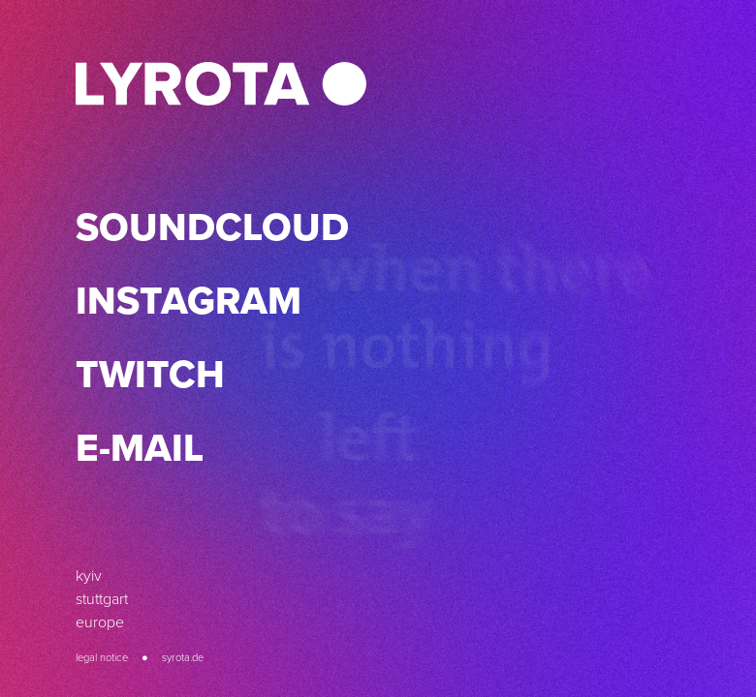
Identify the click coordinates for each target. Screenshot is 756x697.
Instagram (188, 300)
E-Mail (140, 447)
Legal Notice (102, 657)
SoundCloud (212, 227)
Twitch (150, 374)
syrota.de (183, 657)
